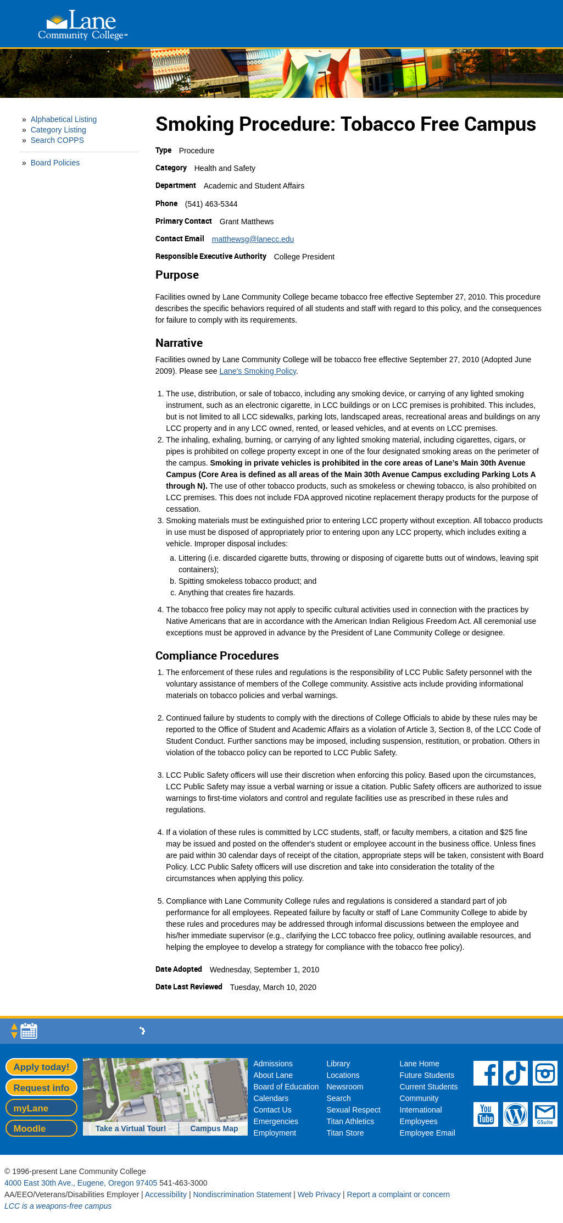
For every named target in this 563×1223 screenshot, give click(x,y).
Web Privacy (319, 1194)
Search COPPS (57, 140)
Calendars (270, 1098)
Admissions (273, 1063)
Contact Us (272, 1109)
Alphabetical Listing (64, 119)
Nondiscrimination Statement (242, 1194)
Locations (343, 1075)
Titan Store (345, 1132)
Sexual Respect (354, 1109)
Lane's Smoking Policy (258, 371)
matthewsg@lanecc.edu (253, 239)
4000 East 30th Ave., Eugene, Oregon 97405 (80, 1182)
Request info (42, 1088)
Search (339, 1098)
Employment (274, 1132)
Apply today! (42, 1067)
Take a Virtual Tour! (131, 1128)
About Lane (273, 1075)
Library (338, 1063)
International (421, 1109)
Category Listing (58, 129)
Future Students (427, 1075)
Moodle (30, 1129)
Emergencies (275, 1121)
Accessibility (166, 1194)
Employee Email (427, 1132)
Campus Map (214, 1128)
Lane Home (419, 1063)
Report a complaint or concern (398, 1194)
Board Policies (55, 162)
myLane (31, 1108)
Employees (419, 1121)
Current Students (429, 1086)
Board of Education (286, 1086)
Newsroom (345, 1086)
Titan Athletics (351, 1121)
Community (419, 1098)
